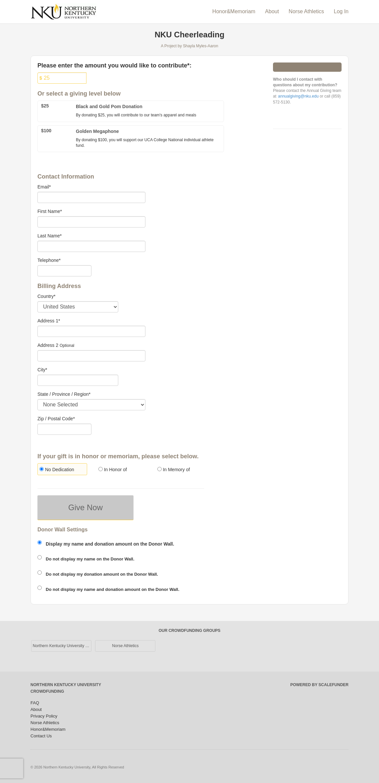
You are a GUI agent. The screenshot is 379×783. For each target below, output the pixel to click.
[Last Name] (91, 246)
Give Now (85, 507)
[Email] (91, 197)
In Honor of (112, 469)
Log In (341, 11)
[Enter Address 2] (91, 355)
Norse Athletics (307, 11)
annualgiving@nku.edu (298, 96)
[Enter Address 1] (91, 331)
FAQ (34, 702)
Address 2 (47, 345)
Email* (44, 186)
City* (42, 369)
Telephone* (49, 260)
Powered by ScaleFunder (319, 684)
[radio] (61, 470)
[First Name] (91, 221)
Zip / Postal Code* (56, 418)
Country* (46, 296)
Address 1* (48, 320)
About (272, 11)
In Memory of (173, 469)
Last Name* (49, 235)
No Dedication (56, 469)
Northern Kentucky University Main (62, 645)
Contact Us (41, 735)
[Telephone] (64, 270)
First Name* (49, 211)
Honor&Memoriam (234, 11)
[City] (77, 380)
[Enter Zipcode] (64, 429)
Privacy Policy (43, 716)
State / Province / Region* (63, 394)
